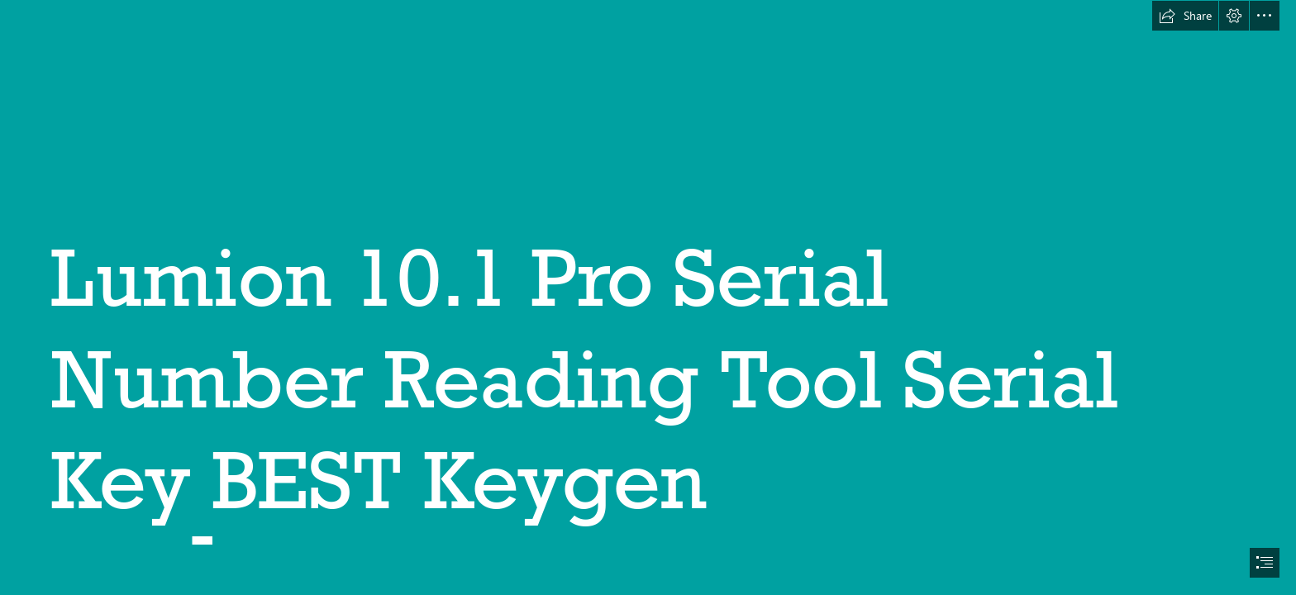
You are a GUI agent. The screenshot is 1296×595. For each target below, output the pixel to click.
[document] (648, 297)
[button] (1185, 16)
